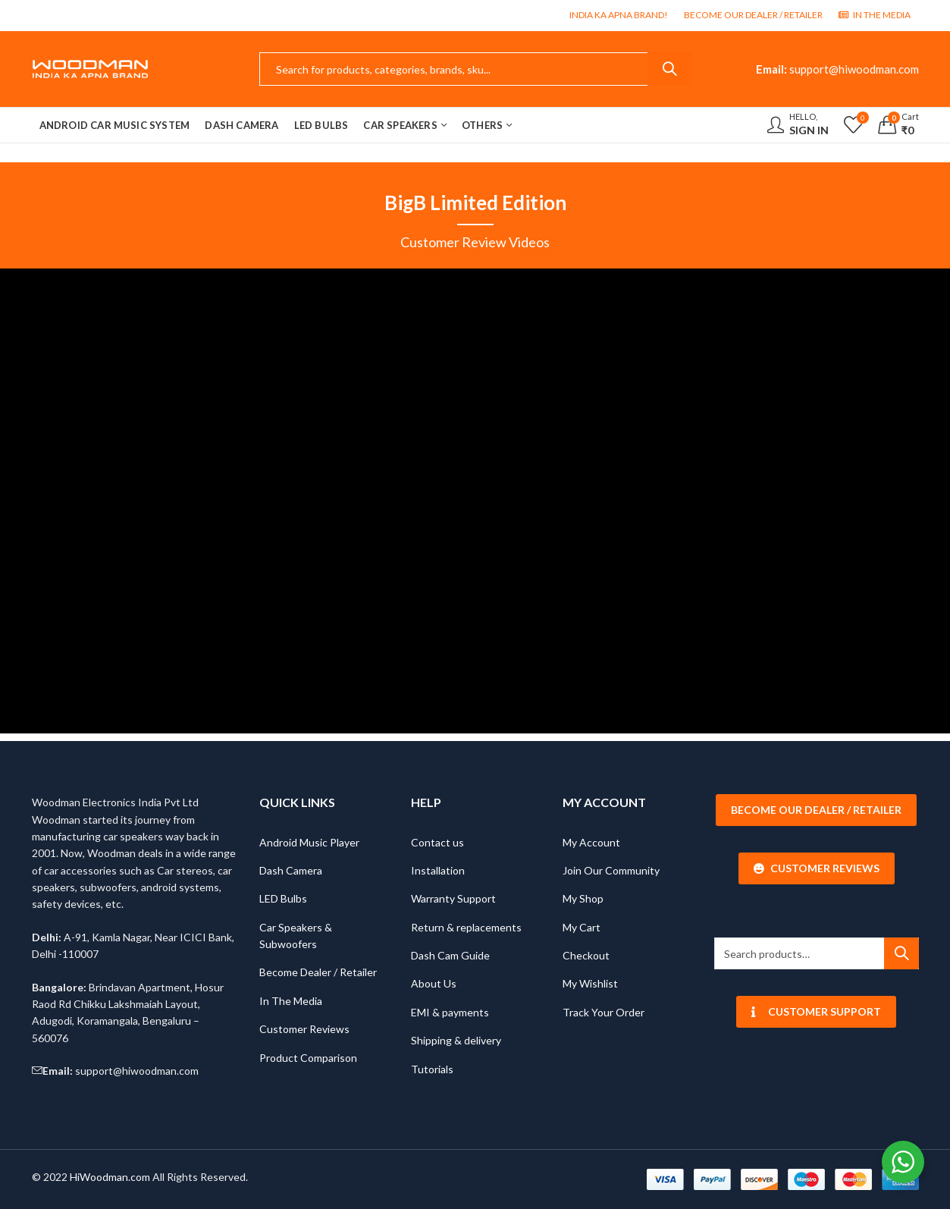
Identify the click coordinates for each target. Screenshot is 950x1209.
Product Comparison (308, 1057)
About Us (433, 983)
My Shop (583, 898)
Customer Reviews (304, 1028)
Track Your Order (603, 1012)
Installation (438, 870)
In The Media (290, 1000)
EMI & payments (450, 1012)
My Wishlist (590, 983)
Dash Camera (290, 870)
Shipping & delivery (456, 1040)
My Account (591, 842)
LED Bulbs (283, 898)
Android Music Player (309, 842)
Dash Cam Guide (450, 955)
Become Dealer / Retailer (318, 972)
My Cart (581, 927)
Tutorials (432, 1069)
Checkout (586, 955)
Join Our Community (611, 870)
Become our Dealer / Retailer (816, 809)
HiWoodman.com (110, 1176)
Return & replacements (466, 927)
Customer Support (816, 1011)
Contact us (437, 842)
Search (669, 69)
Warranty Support (453, 898)
